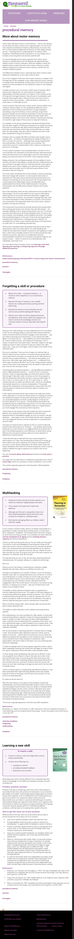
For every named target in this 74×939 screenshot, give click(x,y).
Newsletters (41, 919)
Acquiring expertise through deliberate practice (24, 247)
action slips (7, 462)
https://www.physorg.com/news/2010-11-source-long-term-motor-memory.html (34, 258)
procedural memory (10, 262)
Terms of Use (57, 926)
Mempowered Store (12, 915)
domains (13, 26)
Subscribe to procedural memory (3, 910)
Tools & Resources (44, 915)
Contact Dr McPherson (45, 930)
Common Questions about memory (50, 923)
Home (6, 26)
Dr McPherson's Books (12, 919)
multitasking (7, 726)
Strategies (14, 13)
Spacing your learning (11, 246)
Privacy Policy (42, 926)
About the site (10, 934)
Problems (58, 13)
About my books (10, 930)
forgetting (6, 473)
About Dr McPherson (12, 926)
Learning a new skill (41, 244)
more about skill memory (22, 454)
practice (6, 266)
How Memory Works (36, 20)
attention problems (10, 721)
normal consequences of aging (14, 537)
